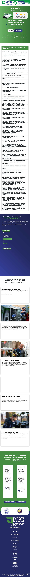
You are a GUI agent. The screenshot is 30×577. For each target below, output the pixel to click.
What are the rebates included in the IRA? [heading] (14, 68)
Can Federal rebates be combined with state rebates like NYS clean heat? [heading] (14, 167)
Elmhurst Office (7, 248)
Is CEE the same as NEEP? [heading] (10, 87)
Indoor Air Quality (15, 539)
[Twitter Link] (15, 531)
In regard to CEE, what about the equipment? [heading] (14, 91)
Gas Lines (15, 549)
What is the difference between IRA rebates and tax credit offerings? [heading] (13, 60)
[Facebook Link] (13, 531)
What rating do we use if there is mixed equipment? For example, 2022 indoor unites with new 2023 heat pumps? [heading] (14, 156)
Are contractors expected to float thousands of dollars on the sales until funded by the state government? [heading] (13, 182)
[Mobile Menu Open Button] (28, 2)
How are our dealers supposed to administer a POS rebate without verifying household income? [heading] (14, 177)
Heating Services (15, 537)
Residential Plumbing (15, 541)
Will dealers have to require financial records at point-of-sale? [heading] (13, 172)
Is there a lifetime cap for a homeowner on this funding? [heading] (12, 127)
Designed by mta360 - (21, 574)
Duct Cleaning (15, 546)
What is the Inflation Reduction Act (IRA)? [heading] (13, 48)
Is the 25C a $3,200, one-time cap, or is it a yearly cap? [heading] (13, 141)
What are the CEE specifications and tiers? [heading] (13, 84)
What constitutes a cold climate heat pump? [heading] (13, 109)
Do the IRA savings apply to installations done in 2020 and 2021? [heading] (13, 77)
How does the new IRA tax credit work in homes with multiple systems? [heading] (13, 162)
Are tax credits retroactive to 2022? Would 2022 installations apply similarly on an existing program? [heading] (13, 199)
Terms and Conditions (14, 575)
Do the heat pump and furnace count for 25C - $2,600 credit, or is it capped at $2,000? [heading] (14, 114)
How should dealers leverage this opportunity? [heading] (13, 72)
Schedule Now (18, 30)
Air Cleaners (15, 544)
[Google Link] (16, 531)
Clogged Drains (15, 547)
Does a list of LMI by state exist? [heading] (13, 100)
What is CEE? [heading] (6, 81)
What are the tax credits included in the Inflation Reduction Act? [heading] (14, 65)
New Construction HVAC (15, 540)
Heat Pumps (15, 543)
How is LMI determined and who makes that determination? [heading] (13, 97)
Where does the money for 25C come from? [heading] (13, 137)
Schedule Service (6, 230)
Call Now (11, 30)
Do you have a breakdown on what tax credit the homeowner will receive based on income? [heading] (13, 105)
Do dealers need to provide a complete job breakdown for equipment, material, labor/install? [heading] (12, 132)
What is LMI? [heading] (6, 94)
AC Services (15, 536)
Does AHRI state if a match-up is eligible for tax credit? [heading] (13, 151)
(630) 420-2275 (15, 557)
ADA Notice (21, 575)
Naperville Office (9, 501)
